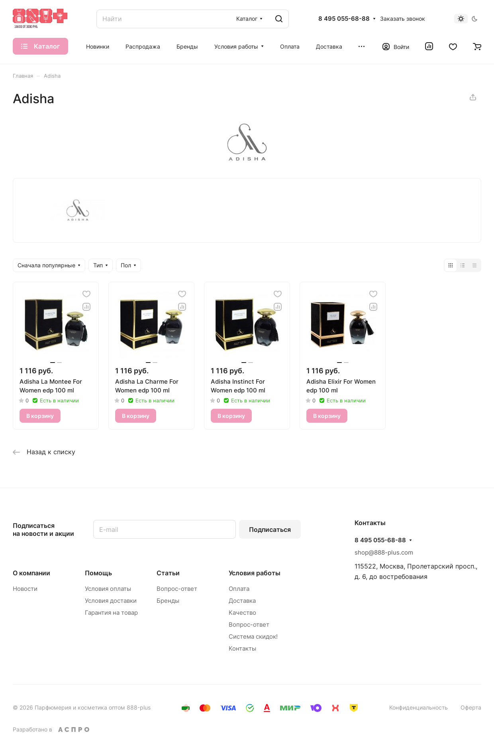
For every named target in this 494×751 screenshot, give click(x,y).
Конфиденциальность (418, 707)
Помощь (98, 573)
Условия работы (254, 573)
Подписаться (270, 529)
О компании (31, 573)
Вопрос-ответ (177, 588)
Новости (25, 588)
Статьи (168, 573)
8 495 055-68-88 (344, 18)
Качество (242, 612)
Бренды (168, 600)
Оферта (471, 707)
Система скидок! (253, 636)
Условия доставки (111, 600)
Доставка (242, 600)
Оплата (239, 588)
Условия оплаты (108, 588)
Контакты (242, 648)
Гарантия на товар (111, 612)
